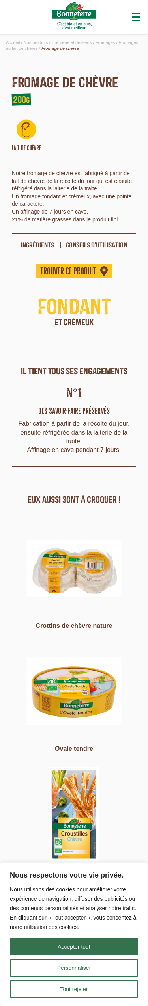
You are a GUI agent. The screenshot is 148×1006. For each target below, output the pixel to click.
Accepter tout (74, 947)
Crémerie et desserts (72, 42)
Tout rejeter (74, 989)
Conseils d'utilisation (96, 245)
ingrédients (37, 245)
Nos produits (36, 42)
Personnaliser (74, 968)
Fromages (105, 42)
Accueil (13, 42)
